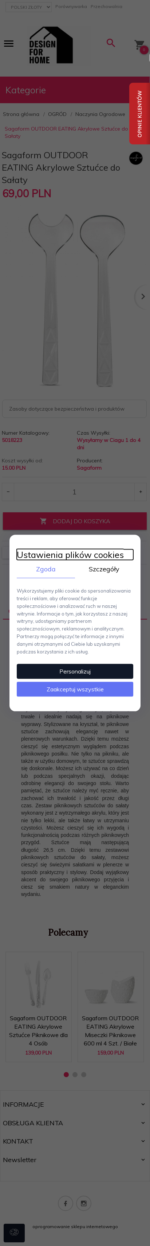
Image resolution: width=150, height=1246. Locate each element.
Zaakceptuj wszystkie (75, 689)
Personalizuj (75, 671)
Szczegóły (104, 568)
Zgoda (46, 568)
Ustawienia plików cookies (70, 554)
